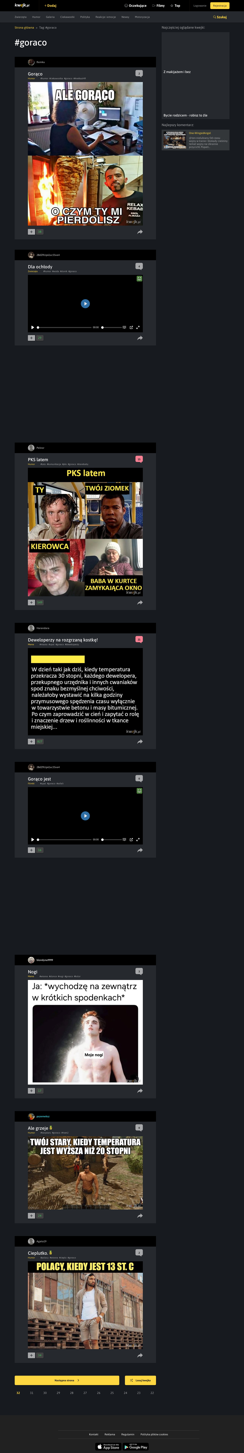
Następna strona (67, 1380)
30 (45, 1392)
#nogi (60, 976)
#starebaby (82, 464)
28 (71, 1392)
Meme (31, 644)
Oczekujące (138, 6)
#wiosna (44, 976)
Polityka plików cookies (154, 1434)
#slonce (53, 976)
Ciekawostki (67, 16)
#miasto (43, 644)
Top (177, 6)
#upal (51, 644)
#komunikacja (54, 464)
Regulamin (127, 1434)
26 (98, 1392)
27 (85, 1392)
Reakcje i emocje (106, 16)
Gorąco (35, 73)
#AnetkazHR (79, 78)
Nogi (32, 971)
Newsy (125, 16)
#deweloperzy (72, 644)
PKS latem (38, 459)
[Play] (33, 327)
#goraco (68, 78)
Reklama (110, 1434)
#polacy (45, 1257)
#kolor (77, 976)
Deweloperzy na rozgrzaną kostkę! (63, 639)
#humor (44, 78)
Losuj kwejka (140, 1380)
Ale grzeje (40, 1128)
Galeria (50, 16)
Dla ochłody (40, 266)
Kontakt (93, 1434)
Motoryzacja (142, 16)
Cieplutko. (40, 1253)
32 (18, 1392)
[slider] (64, 327)
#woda (55, 271)
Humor (36, 16)
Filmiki (31, 783)
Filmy (161, 6)
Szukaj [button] (222, 17)
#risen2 (64, 1132)
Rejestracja (220, 5)
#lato (43, 464)
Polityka (85, 16)
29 (58, 1392)
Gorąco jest (39, 778)
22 (152, 1392)
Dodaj (51, 6)
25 (112, 1392)
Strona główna (24, 27)
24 (125, 1392)
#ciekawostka (56, 78)
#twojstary (46, 1132)
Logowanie (200, 5)
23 (139, 1392)
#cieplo (63, 1257)
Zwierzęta (21, 16)
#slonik (63, 271)
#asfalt (60, 783)
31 (31, 1392)
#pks (64, 464)
